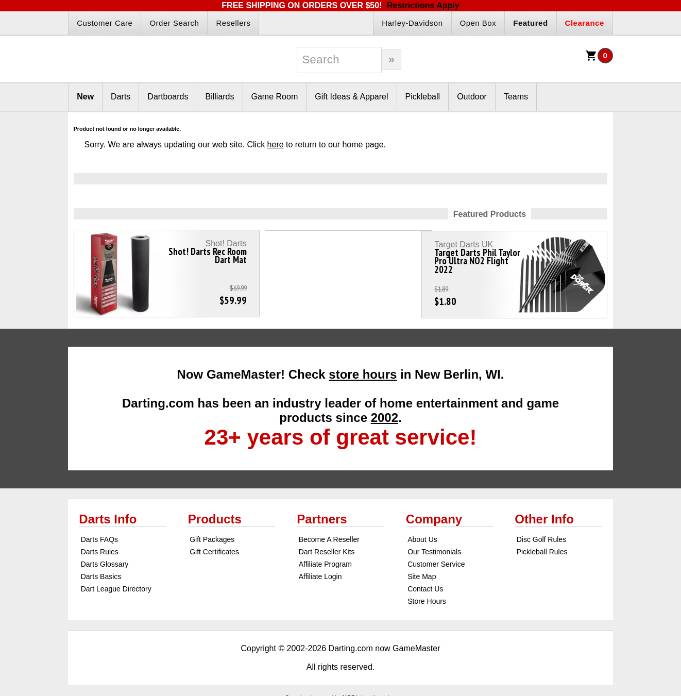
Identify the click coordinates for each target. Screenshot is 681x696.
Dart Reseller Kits (327, 547)
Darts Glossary (105, 559)
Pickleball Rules (542, 547)
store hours (363, 370)
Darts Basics (101, 572)
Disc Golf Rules (541, 535)
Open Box (478, 23)
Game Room (274, 96)
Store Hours (426, 596)
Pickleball (422, 96)
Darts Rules (99, 547)
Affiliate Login (320, 572)
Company (434, 514)
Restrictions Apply (423, 5)
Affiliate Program (325, 559)
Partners (322, 514)
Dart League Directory (116, 584)
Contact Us (425, 584)
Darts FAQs (99, 535)
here (275, 144)
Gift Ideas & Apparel (351, 96)
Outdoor (472, 96)
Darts (120, 96)
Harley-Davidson (412, 23)
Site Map (421, 572)
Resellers (233, 23)
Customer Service (436, 559)
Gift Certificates (214, 547)
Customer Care (104, 23)
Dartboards (167, 96)
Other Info (544, 514)
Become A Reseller (329, 535)
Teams (516, 96)
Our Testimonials (434, 547)
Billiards (220, 96)
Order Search (174, 23)
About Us (422, 535)
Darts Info (108, 514)
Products (215, 514)
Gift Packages (212, 535)
